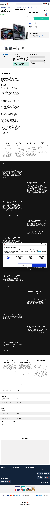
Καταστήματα (27, 468)
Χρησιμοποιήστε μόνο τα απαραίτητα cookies (25, 265)
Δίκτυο (25, 449)
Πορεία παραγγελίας (28, 464)
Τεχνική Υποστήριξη (28, 461)
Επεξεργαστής (25, 411)
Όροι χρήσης (14, 490)
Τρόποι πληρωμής (15, 461)
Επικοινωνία (27, 460)
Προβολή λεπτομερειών (40, 261)
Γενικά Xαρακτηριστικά (25, 403)
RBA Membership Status (4, 465)
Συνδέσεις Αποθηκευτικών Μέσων (25, 437)
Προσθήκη (42, 18)
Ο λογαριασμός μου (16, 460)
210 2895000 (41, 458)
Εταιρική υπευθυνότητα (4, 464)
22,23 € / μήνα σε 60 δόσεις (41, 35)
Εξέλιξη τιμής (2, 14)
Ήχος (25, 446)
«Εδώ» (39, 251)
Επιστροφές (15, 465)
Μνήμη (25, 423)
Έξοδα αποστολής (16, 464)
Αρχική (1, 7)
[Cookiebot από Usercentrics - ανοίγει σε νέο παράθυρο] (42, 244)
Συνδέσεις (25, 440)
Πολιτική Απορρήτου (30, 490)
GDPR (37, 490)
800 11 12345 (41, 460)
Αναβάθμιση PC (13, 7)
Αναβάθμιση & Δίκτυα (6, 7)
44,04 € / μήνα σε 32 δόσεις (38, 36)
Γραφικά (25, 443)
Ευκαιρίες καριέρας (3, 461)
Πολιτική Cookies (21, 490)
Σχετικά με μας (2, 460)
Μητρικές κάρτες (18, 7)
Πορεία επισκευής (28, 465)
